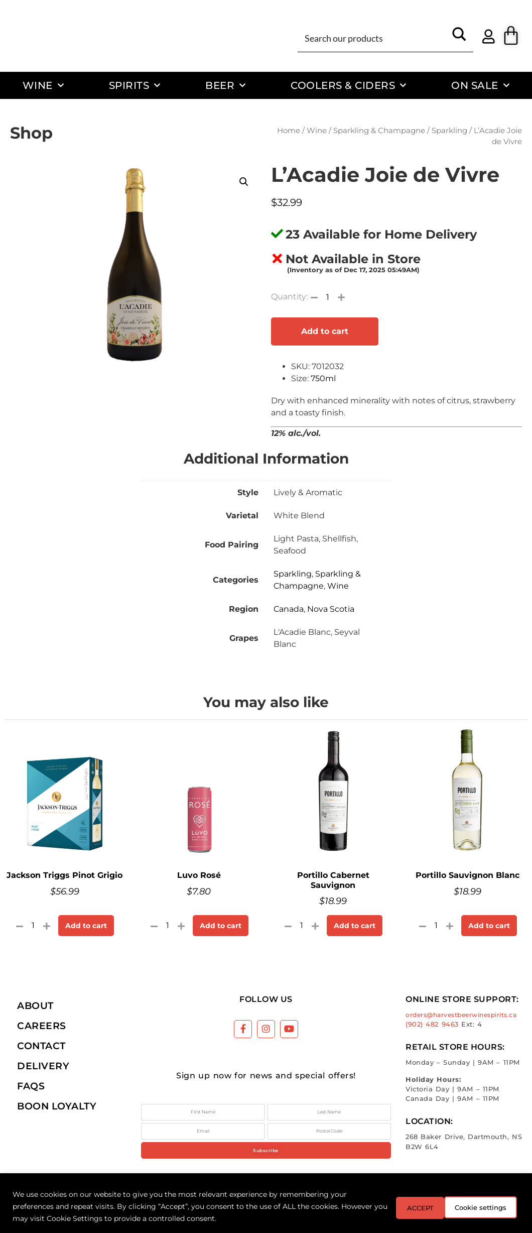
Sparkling (449, 130)
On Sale (480, 85)
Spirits (135, 85)
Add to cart (324, 331)
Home (288, 130)
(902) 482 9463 (432, 1024)
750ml (323, 378)
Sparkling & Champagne (379, 130)
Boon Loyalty (56, 1106)
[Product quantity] (328, 297)
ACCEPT (491, 1206)
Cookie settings (415, 1206)
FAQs (31, 1086)
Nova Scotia (330, 609)
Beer (225, 85)
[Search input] (374, 37)
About (35, 1005)
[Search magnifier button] (459, 38)
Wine (43, 85)
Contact (41, 1046)
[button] (244, 182)
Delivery (43, 1066)
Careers (41, 1026)
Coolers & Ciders (349, 85)
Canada (289, 609)
